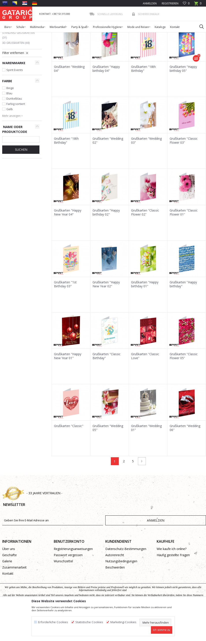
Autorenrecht (114, 587)
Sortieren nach (164, 51)
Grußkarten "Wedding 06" (185, 460)
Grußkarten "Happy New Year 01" (67, 388)
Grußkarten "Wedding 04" (69, 101)
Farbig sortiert (15, 136)
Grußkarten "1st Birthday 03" (65, 317)
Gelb (9, 141)
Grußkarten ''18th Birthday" (143, 101)
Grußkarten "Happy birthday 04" (106, 101)
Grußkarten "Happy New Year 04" (67, 245)
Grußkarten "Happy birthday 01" (144, 317)
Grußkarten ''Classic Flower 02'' (145, 245)
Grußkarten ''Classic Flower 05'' (184, 388)
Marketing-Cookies (123, 622)
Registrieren (169, 3)
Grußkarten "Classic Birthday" (107, 388)
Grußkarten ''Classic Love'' (145, 388)
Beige (10, 120)
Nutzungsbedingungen (121, 593)
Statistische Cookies (89, 622)
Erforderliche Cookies (53, 622)
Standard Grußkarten (18, 67)
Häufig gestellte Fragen (173, 587)
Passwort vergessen (68, 587)
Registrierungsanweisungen (73, 581)
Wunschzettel (63, 593)
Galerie (7, 593)
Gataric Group (11, 35)
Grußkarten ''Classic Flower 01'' (184, 245)
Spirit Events (14, 102)
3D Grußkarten (16, 75)
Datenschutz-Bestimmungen (125, 581)
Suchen (20, 182)
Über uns (8, 581)
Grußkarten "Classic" (68, 458)
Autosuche (139, 51)
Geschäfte (9, 587)
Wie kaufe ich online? (171, 581)
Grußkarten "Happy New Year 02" (106, 317)
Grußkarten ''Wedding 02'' (108, 173)
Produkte (29, 35)
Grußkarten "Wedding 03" (146, 173)
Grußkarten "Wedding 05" (108, 460)
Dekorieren (45, 35)
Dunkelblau (14, 131)
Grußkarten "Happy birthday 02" (106, 245)
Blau (9, 126)
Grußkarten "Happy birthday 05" (183, 101)
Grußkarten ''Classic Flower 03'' (184, 173)
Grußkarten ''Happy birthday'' (183, 317)
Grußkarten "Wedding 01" (146, 460)
